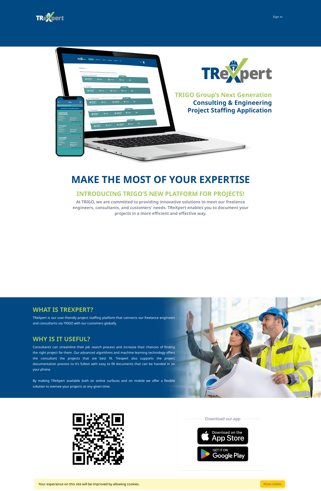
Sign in (278, 17)
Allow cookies (272, 484)
